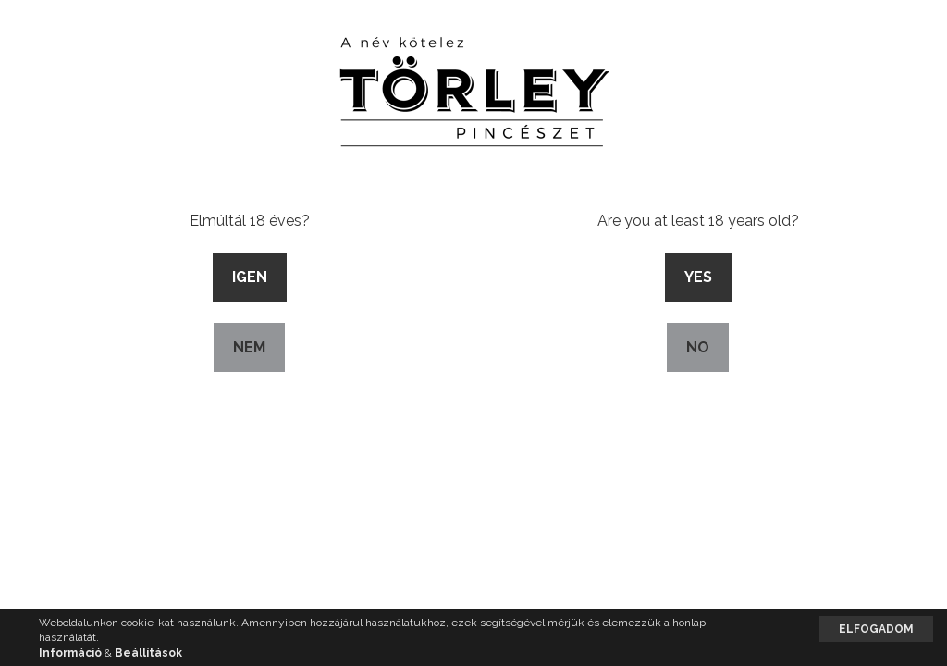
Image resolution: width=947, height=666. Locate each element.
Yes (698, 277)
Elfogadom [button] (876, 629)
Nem (249, 347)
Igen (249, 277)
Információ (70, 653)
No (697, 347)
